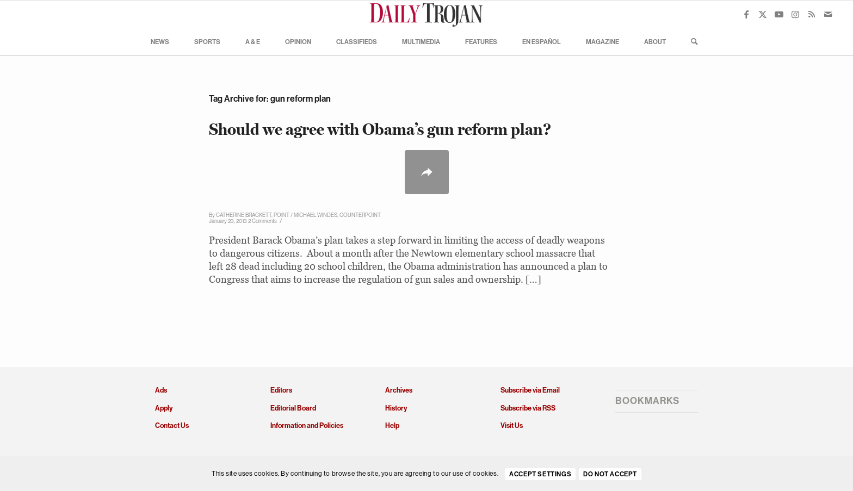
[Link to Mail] (828, 14)
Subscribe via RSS (527, 408)
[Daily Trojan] (426, 14)
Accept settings (540, 474)
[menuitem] (160, 41)
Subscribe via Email (530, 390)
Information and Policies (306, 425)
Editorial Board (293, 408)
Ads (161, 390)
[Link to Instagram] (795, 14)
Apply (163, 408)
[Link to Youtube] (779, 14)
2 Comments (262, 221)
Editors (281, 390)
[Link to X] (763, 14)
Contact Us (172, 425)
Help (392, 425)
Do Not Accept (610, 474)
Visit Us (511, 425)
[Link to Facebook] (746, 14)
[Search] (691, 41)
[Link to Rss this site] (811, 14)
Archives (398, 390)
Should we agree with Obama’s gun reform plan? (380, 129)
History (396, 408)
